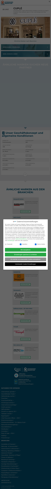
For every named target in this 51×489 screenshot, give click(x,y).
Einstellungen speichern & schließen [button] (25, 254)
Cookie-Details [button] (18, 267)
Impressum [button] (33, 267)
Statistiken (23, 244)
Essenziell (8, 244)
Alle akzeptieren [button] (25, 250)
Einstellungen (11, 240)
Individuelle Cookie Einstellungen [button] (25, 264)
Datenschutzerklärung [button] (26, 267)
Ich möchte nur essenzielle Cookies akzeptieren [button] (25, 259)
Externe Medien (40, 244)
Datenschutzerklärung (21, 239)
